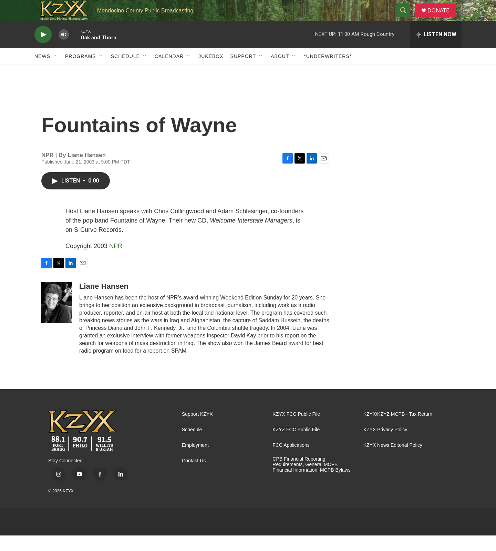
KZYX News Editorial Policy (392, 460)
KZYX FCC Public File (296, 429)
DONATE (442, 18)
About (280, 72)
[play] (43, 50)
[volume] (64, 50)
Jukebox (210, 72)
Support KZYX (197, 429)
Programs (80, 72)
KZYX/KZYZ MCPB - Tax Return (397, 429)
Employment (195, 460)
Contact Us (194, 476)
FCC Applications (290, 460)
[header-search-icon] (406, 18)
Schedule (125, 72)
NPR (115, 261)
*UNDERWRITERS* (328, 72)
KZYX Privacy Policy (385, 445)
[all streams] (436, 50)
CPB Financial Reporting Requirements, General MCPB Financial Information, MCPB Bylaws (311, 480)
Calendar (169, 72)
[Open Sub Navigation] (55, 72)
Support (243, 72)
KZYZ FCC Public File (296, 445)
